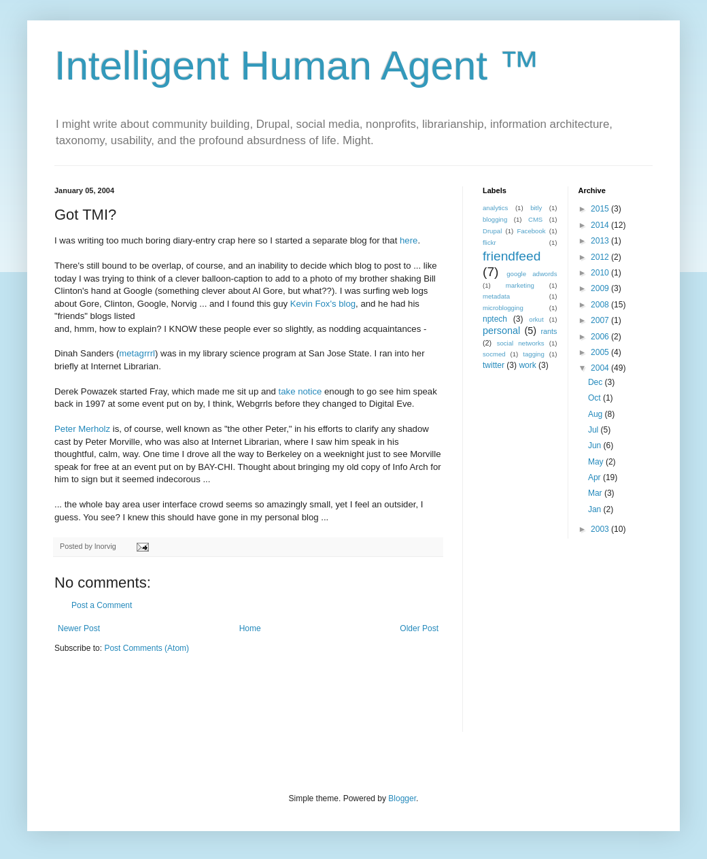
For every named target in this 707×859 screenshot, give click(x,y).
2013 (601, 241)
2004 (601, 368)
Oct (595, 398)
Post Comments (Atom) (146, 648)
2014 (601, 225)
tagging (533, 354)
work (527, 365)
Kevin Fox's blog (323, 304)
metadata (496, 296)
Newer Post (79, 628)
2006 (601, 336)
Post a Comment (101, 605)
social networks (521, 343)
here (408, 240)
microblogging (503, 307)
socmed (494, 354)
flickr (489, 242)
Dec (596, 382)
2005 (601, 352)
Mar (596, 493)
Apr (595, 477)
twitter (493, 365)
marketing (520, 285)
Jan (596, 509)
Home (250, 628)
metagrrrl (137, 353)
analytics (495, 208)
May (597, 462)
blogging (495, 219)
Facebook (531, 231)
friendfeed (511, 256)
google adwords (531, 273)
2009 (601, 288)
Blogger (402, 798)
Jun (596, 445)
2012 (601, 257)
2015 (601, 209)
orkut (536, 319)
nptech (495, 319)
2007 (601, 320)
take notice (300, 391)
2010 (601, 272)
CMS (535, 219)
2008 (601, 304)
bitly (536, 208)
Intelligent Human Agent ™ (297, 65)
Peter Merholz (82, 429)
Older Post (419, 628)
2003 (601, 529)
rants (548, 331)
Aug (596, 414)
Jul (594, 430)
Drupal (492, 231)
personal (501, 330)
